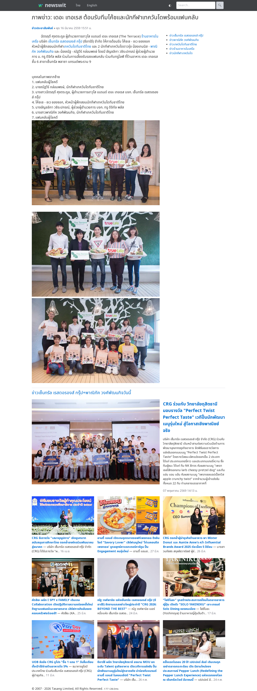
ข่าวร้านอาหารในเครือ (181, 49)
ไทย (78, 5)
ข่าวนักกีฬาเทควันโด (181, 53)
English (92, 5)
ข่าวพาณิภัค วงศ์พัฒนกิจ (184, 40)
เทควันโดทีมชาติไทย (77, 46)
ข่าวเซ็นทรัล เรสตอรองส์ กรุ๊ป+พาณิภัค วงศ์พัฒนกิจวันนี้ (81, 392)
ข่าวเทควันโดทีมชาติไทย (183, 44)
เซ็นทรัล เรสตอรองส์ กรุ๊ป (65, 41)
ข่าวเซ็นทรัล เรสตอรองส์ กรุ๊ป (186, 35)
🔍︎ (220, 5)
